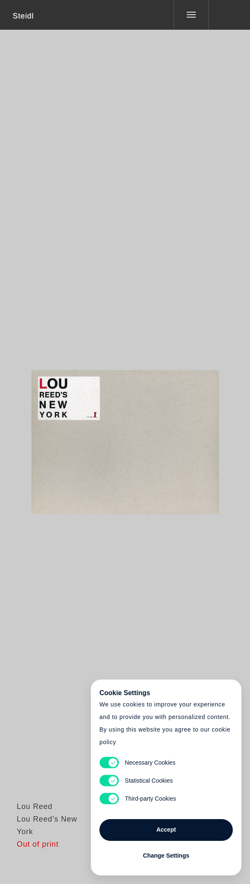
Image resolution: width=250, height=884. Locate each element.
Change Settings (166, 855)
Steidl (23, 16)
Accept (166, 829)
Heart (93, 436)
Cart (125, 436)
